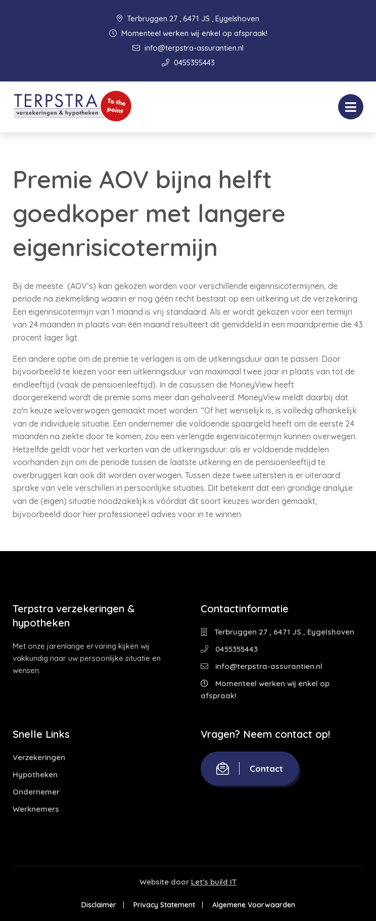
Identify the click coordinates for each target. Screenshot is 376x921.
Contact (249, 768)
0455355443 (188, 62)
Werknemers (36, 809)
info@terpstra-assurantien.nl (188, 48)
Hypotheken (35, 774)
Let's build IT (214, 882)
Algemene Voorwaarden (253, 904)
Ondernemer (36, 792)
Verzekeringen (39, 757)
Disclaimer (98, 904)
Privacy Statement (164, 904)
